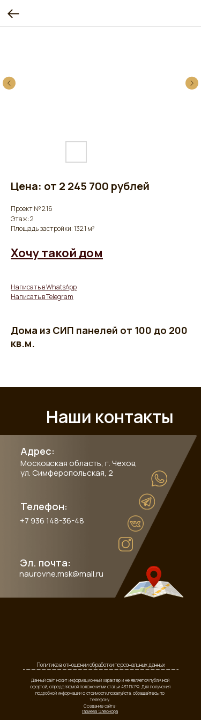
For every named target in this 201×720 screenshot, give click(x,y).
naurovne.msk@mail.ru (61, 573)
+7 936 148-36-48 (52, 520)
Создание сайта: (100, 708)
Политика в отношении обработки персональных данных (101, 664)
